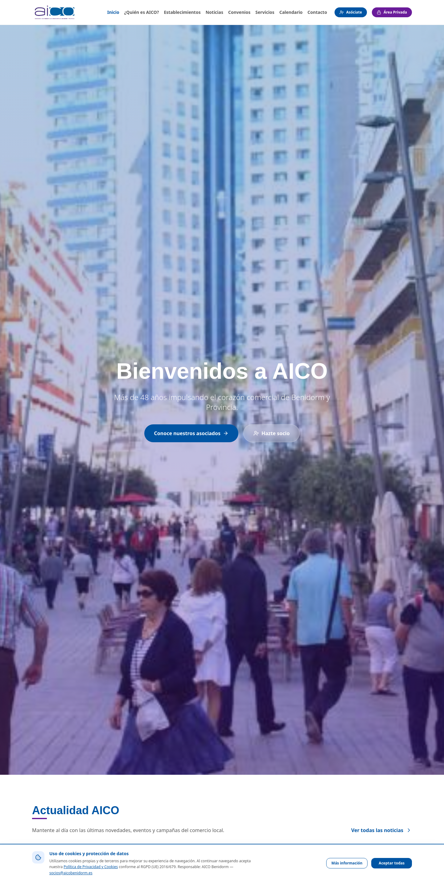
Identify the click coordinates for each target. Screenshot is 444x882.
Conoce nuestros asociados (191, 433)
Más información (347, 863)
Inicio (113, 12)
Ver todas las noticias (381, 830)
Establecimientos (182, 12)
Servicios (264, 12)
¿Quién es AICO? (141, 12)
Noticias (214, 12)
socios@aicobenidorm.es (70, 873)
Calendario (290, 12)
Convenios (239, 12)
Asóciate (350, 12)
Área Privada (392, 12)
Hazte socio (271, 433)
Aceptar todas (392, 863)
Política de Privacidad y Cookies (91, 866)
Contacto (317, 12)
